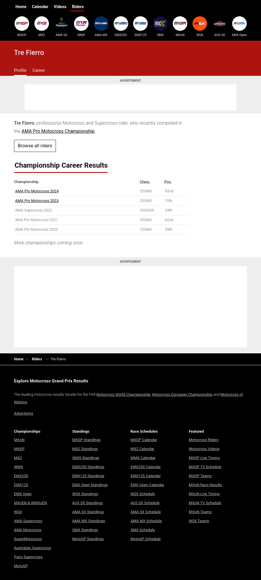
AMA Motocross (27, 530)
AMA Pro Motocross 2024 (37, 191)
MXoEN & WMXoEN (30, 503)
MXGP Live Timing (204, 458)
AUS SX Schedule (145, 503)
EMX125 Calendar (145, 476)
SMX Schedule (142, 530)
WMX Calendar (143, 458)
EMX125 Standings (88, 476)
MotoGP (21, 566)
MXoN (180, 26)
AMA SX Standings (88, 512)
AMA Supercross (28, 521)
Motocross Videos (204, 449)
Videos (60, 6)
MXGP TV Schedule (205, 467)
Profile (20, 70)
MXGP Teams (200, 476)
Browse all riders (35, 145)
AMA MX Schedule (146, 521)
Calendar (40, 6)
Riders (78, 6)
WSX (199, 26)
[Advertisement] (130, 97)
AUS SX (219, 26)
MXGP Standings (86, 440)
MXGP (21, 26)
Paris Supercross (28, 557)
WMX (81, 26)
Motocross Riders (203, 440)
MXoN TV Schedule (205, 503)
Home (20, 6)
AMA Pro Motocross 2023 (37, 200)
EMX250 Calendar (145, 467)
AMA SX (61, 26)
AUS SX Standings (87, 503)
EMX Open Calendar (147, 485)
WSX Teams (199, 521)
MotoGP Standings (88, 539)
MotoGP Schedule (145, 539)
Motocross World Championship (123, 394)
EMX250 (120, 26)
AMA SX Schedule (145, 512)
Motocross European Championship (182, 394)
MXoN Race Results (205, 485)
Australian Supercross (32, 548)
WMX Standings (85, 458)
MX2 (41, 26)
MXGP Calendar (143, 440)
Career (38, 70)
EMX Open (239, 26)
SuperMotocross (28, 539)
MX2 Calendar (142, 449)
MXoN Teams (200, 512)
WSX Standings (85, 494)
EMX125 (140, 26)
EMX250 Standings (88, 467)
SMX (160, 26)
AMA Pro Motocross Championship (58, 131)
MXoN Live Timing (204, 494)
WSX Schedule (142, 494)
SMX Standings (85, 530)
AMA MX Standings (88, 521)
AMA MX (101, 26)
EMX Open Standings (90, 485)
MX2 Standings (85, 449)
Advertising (23, 413)
